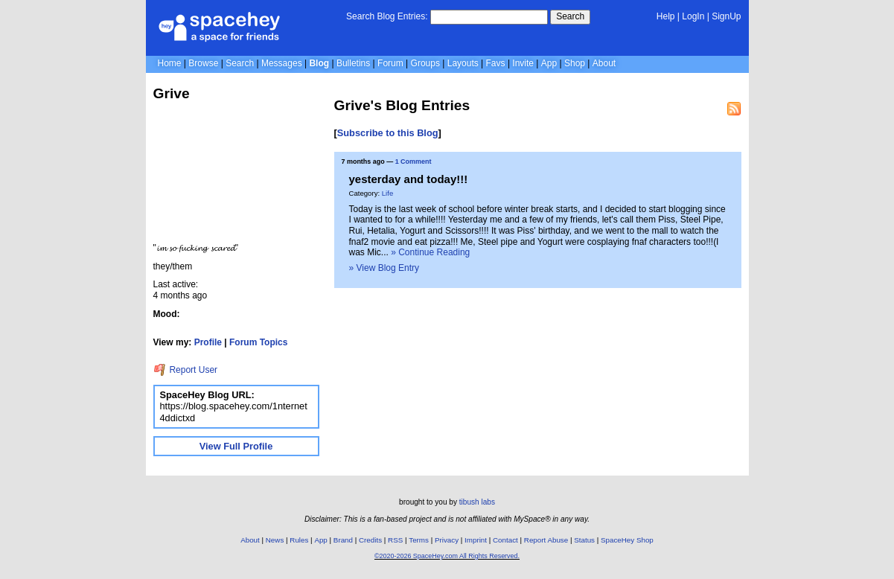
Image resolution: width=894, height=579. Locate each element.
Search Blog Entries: (386, 16)
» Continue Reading (430, 252)
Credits (370, 540)
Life (387, 193)
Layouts (463, 63)
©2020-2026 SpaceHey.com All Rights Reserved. (447, 556)
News (275, 540)
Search (570, 16)
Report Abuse (546, 540)
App (549, 63)
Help (666, 16)
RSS (395, 540)
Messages (281, 63)
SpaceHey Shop (627, 540)
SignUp (726, 16)
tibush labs (477, 502)
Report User (185, 370)
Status (584, 540)
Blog (319, 63)
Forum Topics (258, 342)
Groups (425, 63)
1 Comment (413, 161)
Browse (203, 63)
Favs (495, 63)
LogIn (693, 16)
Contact (505, 540)
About (604, 63)
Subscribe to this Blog (387, 132)
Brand (343, 540)
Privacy (447, 540)
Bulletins (353, 63)
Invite (523, 63)
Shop (574, 63)
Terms (419, 540)
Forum (390, 63)
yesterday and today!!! (408, 179)
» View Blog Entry (384, 268)
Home (170, 63)
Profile (208, 342)
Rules (299, 540)
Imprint (475, 540)
